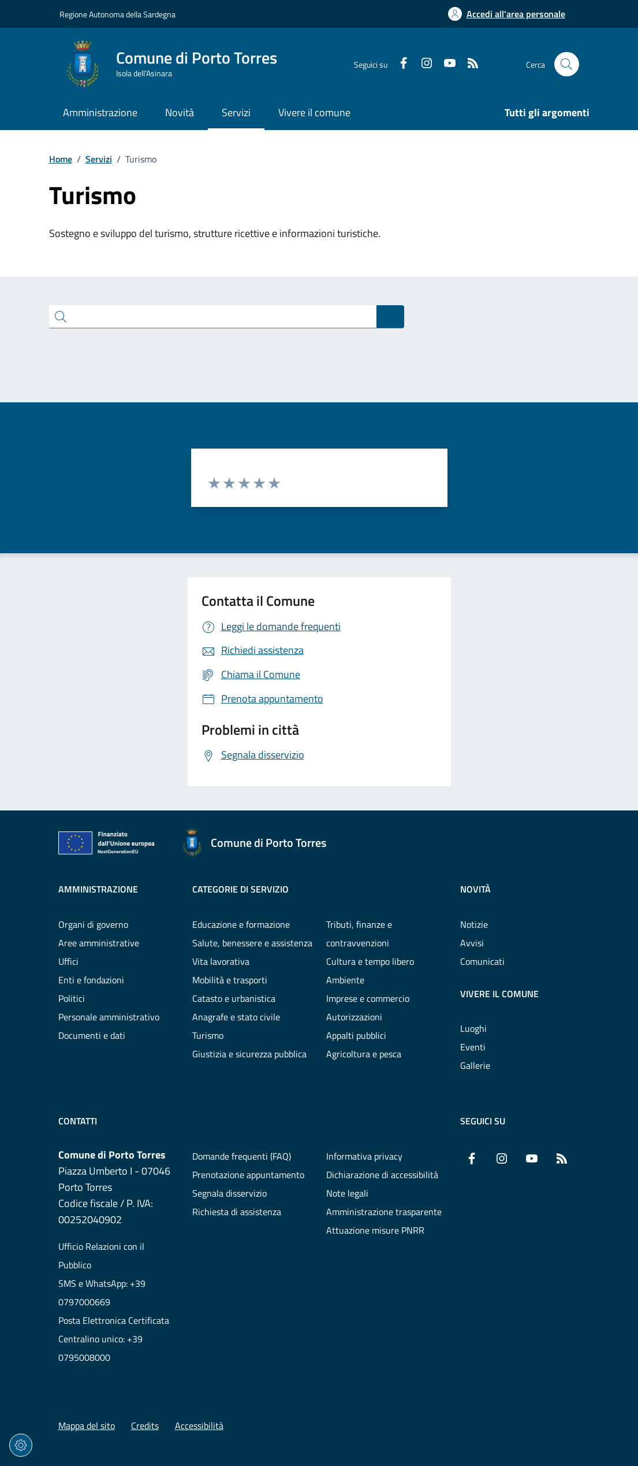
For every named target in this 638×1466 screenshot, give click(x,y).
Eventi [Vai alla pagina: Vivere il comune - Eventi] (473, 1047)
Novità (475, 889)
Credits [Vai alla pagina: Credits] (145, 1425)
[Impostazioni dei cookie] (20, 1445)
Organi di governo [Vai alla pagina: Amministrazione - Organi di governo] (93, 924)
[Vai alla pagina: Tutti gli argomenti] (540, 113)
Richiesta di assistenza (236, 1212)
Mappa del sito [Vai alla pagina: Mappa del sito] (86, 1425)
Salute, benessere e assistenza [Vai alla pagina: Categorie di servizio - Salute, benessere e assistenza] (252, 943)
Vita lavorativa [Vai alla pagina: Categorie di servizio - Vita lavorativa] (220, 961)
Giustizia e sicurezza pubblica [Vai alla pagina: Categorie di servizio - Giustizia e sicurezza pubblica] (249, 1054)
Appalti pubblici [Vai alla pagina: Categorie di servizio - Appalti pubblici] (356, 1035)
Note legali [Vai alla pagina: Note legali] (347, 1193)
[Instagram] (422, 64)
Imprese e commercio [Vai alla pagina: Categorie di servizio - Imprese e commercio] (367, 998)
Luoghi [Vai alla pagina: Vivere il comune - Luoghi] (473, 1028)
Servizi (98, 159)
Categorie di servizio (240, 889)
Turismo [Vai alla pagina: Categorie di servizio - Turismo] (207, 1035)
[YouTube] (445, 64)
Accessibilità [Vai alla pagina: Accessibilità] (199, 1425)
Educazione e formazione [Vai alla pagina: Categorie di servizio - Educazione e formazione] (241, 924)
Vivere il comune (499, 994)
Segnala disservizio (229, 1193)
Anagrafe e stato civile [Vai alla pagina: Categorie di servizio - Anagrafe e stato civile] (236, 1017)
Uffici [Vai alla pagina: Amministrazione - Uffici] (68, 961)
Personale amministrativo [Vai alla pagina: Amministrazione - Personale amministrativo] (108, 1017)
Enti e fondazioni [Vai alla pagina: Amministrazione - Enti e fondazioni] (91, 980)
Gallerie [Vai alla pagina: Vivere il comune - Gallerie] (475, 1065)
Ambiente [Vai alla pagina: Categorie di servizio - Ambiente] (345, 980)
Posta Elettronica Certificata (113, 1320)
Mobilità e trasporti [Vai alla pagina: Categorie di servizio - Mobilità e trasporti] (229, 980)
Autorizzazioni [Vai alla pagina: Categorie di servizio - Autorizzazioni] (354, 1017)
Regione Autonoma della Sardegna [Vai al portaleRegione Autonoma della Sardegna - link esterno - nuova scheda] (117, 14)
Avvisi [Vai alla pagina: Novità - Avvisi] (472, 943)
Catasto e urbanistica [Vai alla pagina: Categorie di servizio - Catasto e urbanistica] (233, 998)
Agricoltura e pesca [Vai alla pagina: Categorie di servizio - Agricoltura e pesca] (363, 1054)
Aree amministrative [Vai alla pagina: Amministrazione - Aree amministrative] (98, 943)
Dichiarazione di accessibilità (382, 1175)
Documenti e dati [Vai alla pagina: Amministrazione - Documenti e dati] (91, 1035)
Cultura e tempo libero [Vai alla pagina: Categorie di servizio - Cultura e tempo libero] (370, 961)
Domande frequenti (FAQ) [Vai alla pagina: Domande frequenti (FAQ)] (241, 1156)
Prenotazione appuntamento (248, 1175)
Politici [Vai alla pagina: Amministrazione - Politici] (71, 998)
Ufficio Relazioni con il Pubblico (101, 1255)
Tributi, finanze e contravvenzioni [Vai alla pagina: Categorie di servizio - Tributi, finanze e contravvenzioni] (359, 933)
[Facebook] (399, 64)
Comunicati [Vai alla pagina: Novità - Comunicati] (482, 961)
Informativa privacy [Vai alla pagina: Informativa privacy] (364, 1156)
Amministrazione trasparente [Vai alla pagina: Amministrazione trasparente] (384, 1212)
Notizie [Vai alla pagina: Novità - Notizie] (474, 924)
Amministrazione (98, 889)
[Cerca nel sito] (566, 64)
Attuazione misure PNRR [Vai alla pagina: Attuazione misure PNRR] (375, 1230)
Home (60, 159)
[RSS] (468, 64)
